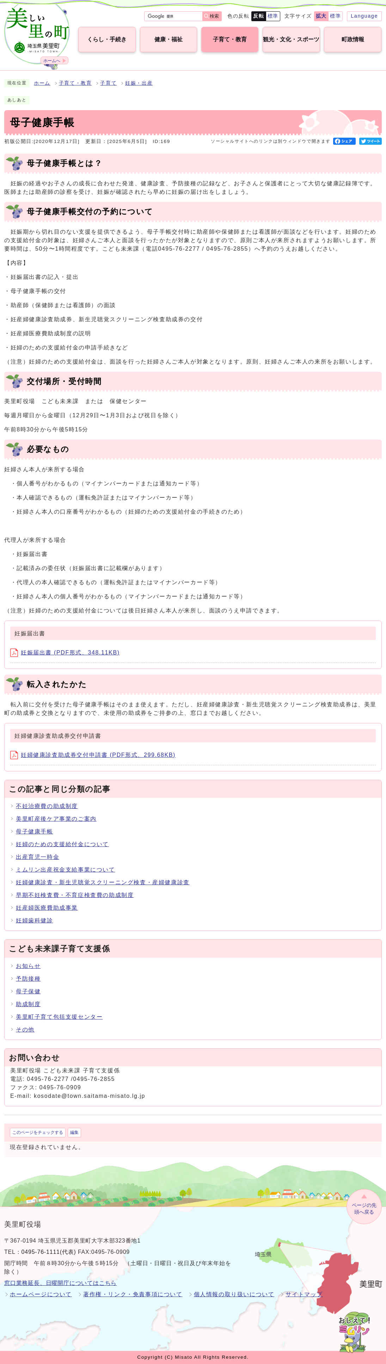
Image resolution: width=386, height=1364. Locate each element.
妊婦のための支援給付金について (62, 844)
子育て (108, 83)
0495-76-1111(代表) (49, 1252)
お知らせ (28, 966)
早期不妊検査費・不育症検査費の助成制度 (75, 895)
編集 (74, 1132)
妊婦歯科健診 (34, 920)
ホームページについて (41, 1294)
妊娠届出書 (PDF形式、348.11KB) (65, 653)
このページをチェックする (37, 1132)
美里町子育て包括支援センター (59, 1017)
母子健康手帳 (34, 831)
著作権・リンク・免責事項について (133, 1294)
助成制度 (28, 1004)
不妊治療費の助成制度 (47, 806)
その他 (25, 1030)
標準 (273, 16)
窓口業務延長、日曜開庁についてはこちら (60, 1283)
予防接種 (28, 979)
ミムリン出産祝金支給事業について (65, 870)
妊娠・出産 (139, 83)
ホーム (42, 83)
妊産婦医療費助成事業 (47, 908)
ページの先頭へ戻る (364, 1208)
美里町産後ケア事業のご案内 (56, 819)
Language (364, 16)
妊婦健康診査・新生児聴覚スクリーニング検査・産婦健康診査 (103, 882)
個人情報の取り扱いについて (234, 1294)
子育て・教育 (75, 83)
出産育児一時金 (37, 857)
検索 (214, 16)
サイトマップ (304, 1294)
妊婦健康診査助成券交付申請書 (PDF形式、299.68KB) (93, 755)
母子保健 (28, 991)
